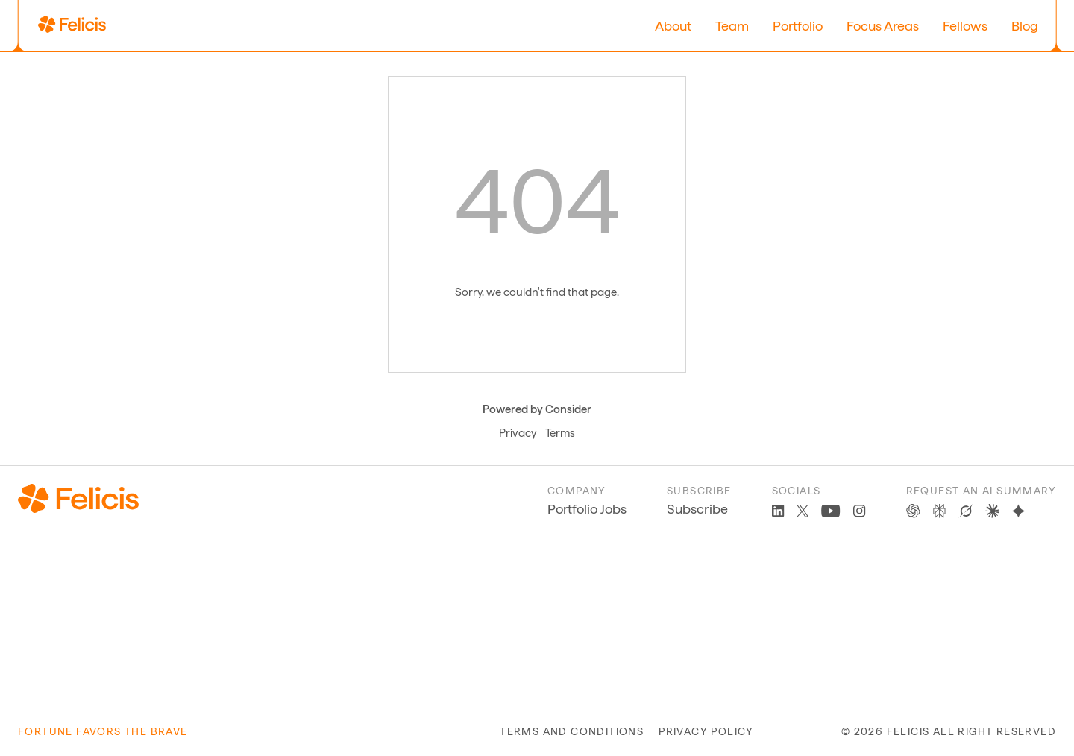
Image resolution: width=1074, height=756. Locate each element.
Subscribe (697, 509)
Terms (560, 433)
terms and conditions (572, 731)
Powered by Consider (537, 409)
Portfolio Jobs (586, 509)
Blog (1024, 26)
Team (732, 26)
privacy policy (706, 731)
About (673, 26)
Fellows (965, 26)
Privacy (517, 433)
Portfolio (798, 26)
